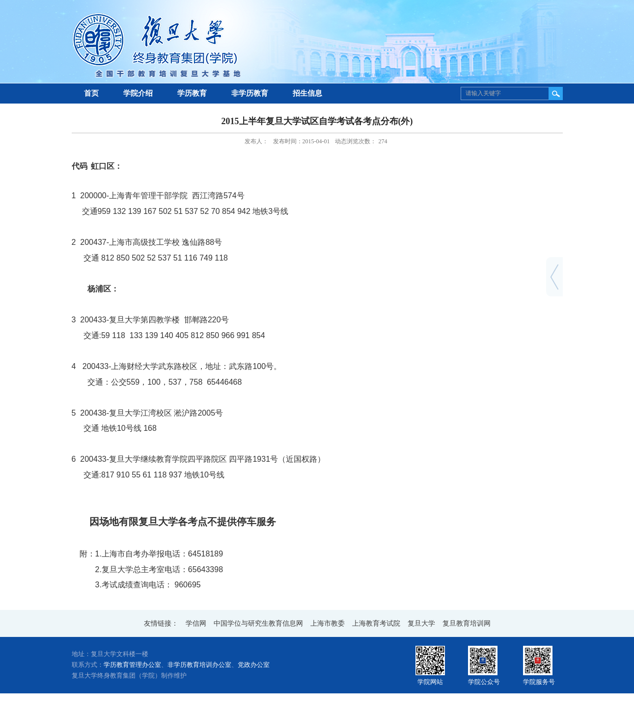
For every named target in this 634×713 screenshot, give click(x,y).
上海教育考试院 (376, 623)
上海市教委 (327, 623)
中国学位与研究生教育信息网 (258, 623)
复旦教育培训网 (466, 623)
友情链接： (161, 623)
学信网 (196, 623)
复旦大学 (421, 623)
